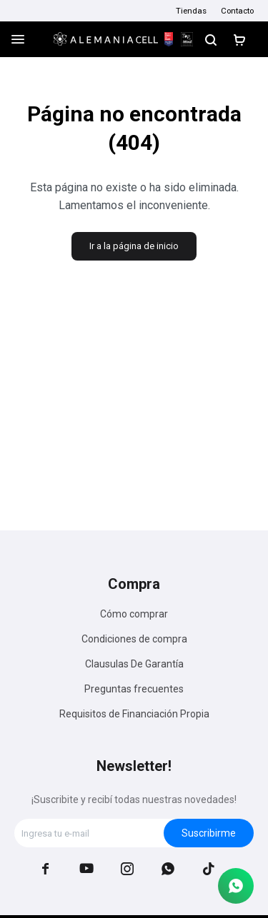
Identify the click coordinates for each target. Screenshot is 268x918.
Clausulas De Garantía (134, 664)
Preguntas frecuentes (134, 689)
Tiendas (191, 11)
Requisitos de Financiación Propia (134, 714)
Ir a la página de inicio (134, 246)
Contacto (237, 11)
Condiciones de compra (134, 639)
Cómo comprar (134, 614)
